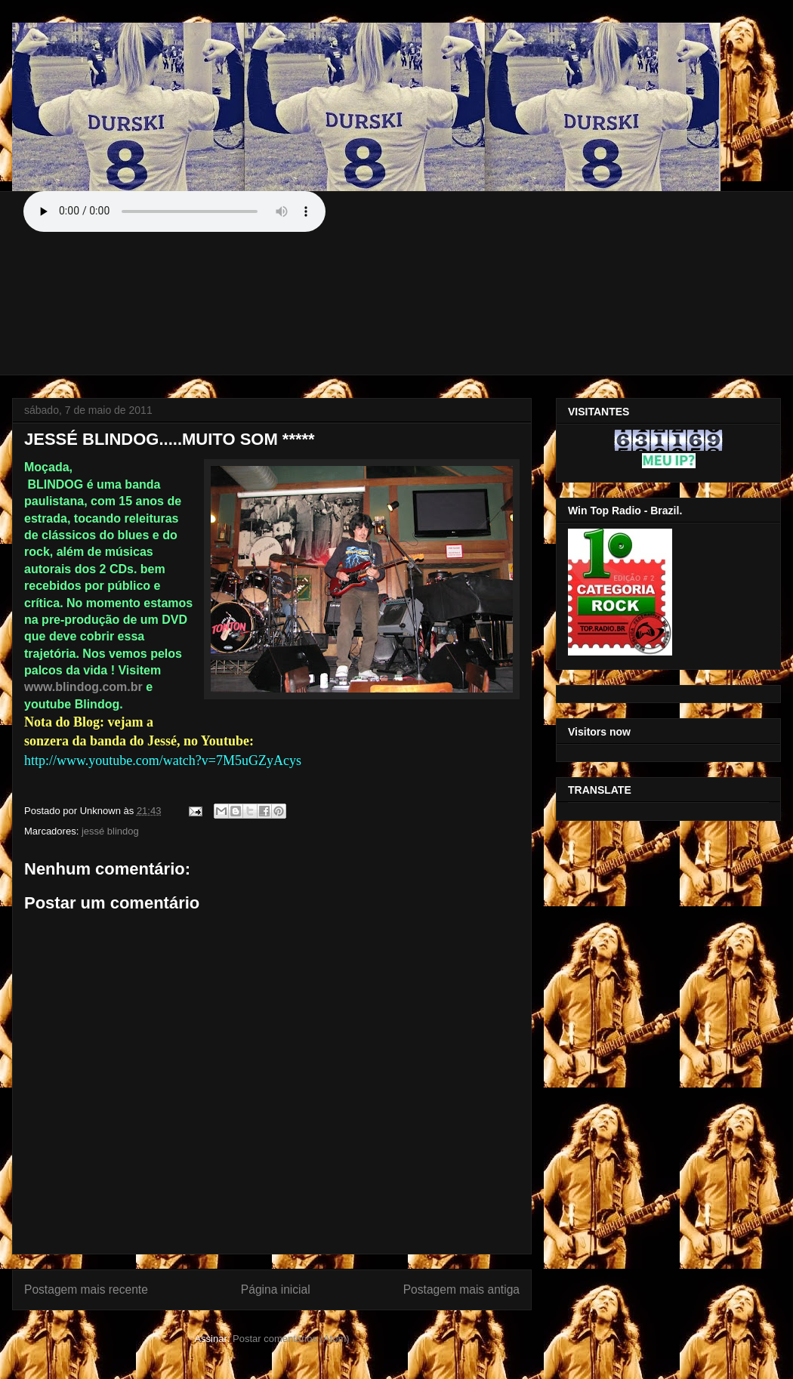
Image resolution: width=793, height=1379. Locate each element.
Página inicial (275, 1289)
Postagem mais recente (86, 1289)
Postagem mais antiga (461, 1289)
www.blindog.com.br (83, 686)
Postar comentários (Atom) (291, 1338)
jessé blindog (110, 831)
